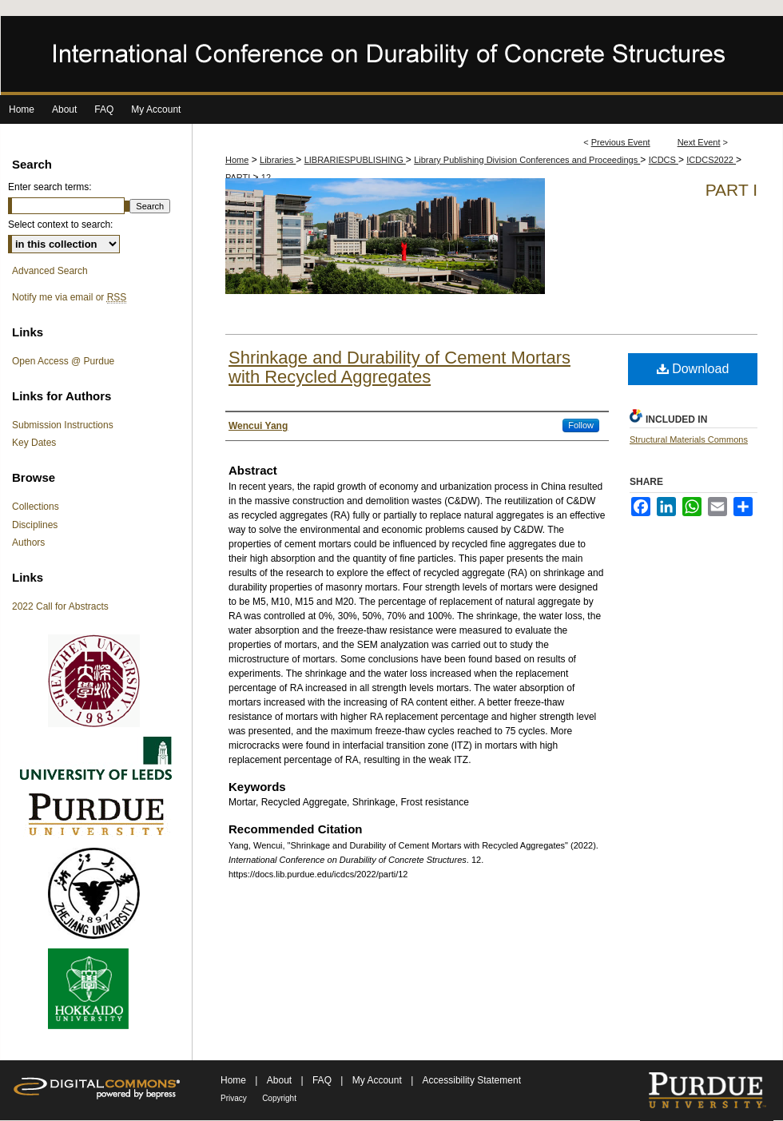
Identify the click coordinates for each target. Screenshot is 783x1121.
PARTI (238, 177)
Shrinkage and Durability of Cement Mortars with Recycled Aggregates (399, 367)
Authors (28, 542)
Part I (731, 190)
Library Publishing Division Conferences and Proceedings (527, 160)
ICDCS (663, 160)
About (281, 1080)
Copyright (279, 1098)
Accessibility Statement (472, 1080)
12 (266, 177)
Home (236, 160)
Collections (35, 506)
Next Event (699, 142)
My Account (378, 1080)
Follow (581, 425)
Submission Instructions (62, 425)
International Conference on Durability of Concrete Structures (391, 55)
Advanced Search (50, 270)
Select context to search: (60, 224)
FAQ (323, 1080)
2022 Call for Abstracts (60, 606)
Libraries (278, 160)
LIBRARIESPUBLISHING (355, 160)
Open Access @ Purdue (63, 361)
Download (693, 369)
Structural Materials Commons (689, 439)
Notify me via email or (69, 297)
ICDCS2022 (711, 160)
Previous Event (620, 142)
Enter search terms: (50, 187)
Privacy (234, 1098)
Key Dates (34, 442)
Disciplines (35, 525)
